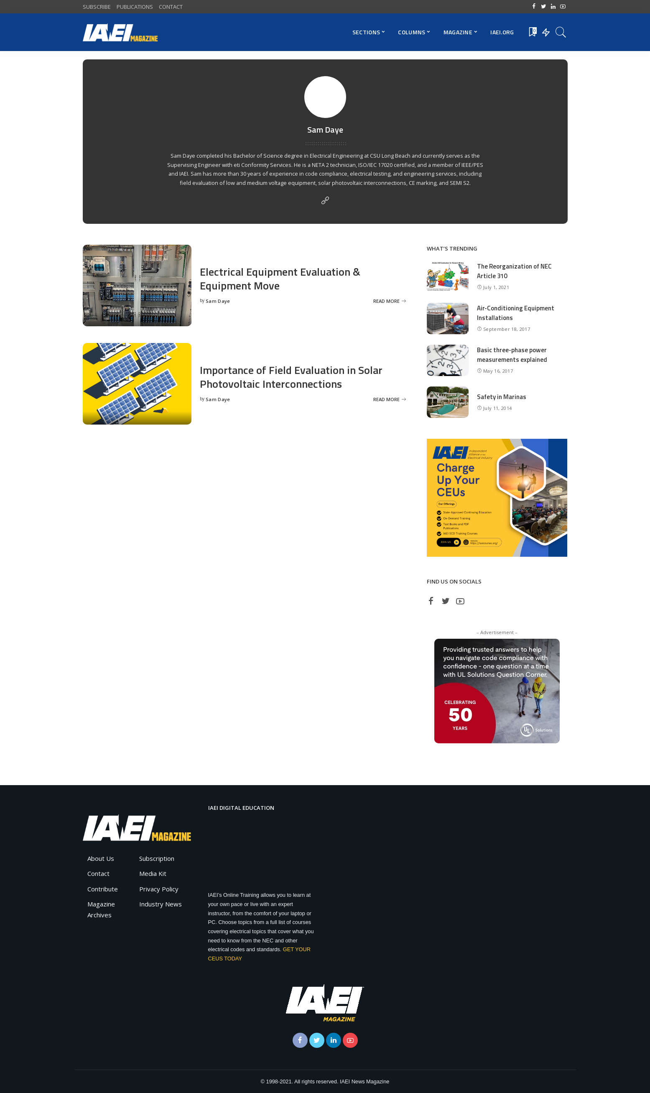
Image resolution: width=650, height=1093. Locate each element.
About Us (100, 858)
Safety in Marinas (501, 397)
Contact (98, 873)
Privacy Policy (158, 889)
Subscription (156, 858)
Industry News (160, 904)
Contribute (102, 889)
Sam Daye (218, 301)
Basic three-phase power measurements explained (512, 354)
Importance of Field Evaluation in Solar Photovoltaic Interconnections (291, 377)
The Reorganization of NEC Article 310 (514, 271)
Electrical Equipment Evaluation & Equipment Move (280, 279)
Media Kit (152, 873)
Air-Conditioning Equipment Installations (515, 313)
